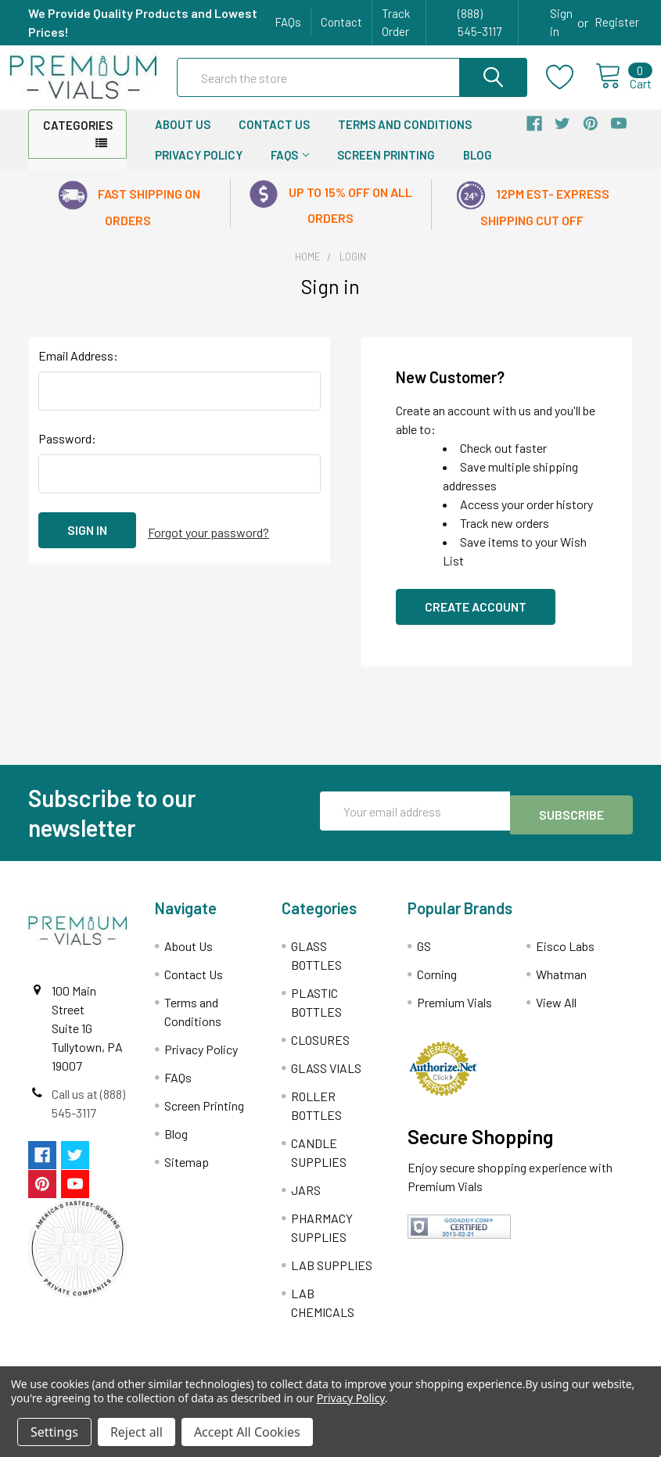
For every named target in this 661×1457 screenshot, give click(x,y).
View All (556, 1016)
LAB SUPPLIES (331, 1279)
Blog (477, 169)
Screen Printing (386, 169)
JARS (306, 1204)
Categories (78, 139)
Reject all (136, 1432)
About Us (182, 138)
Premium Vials (454, 1016)
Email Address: (78, 369)
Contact (341, 22)
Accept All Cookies (247, 1432)
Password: (67, 452)
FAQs (288, 22)
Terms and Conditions (405, 138)
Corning (437, 988)
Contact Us (274, 138)
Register (617, 22)
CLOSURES (320, 1053)
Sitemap (186, 1175)
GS (424, 960)
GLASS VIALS (326, 1082)
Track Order (396, 22)
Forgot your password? (208, 544)
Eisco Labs (565, 960)
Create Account (475, 620)
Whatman (561, 988)
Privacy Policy (198, 169)
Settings (54, 1432)
